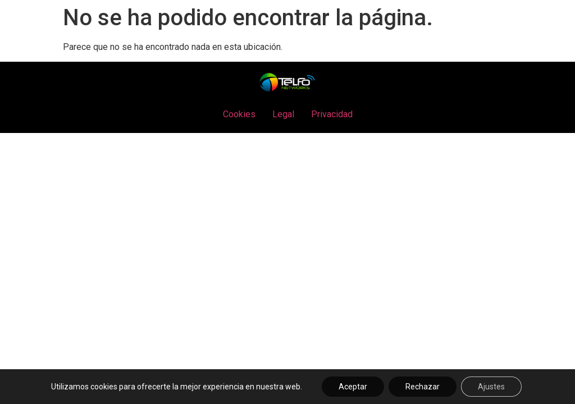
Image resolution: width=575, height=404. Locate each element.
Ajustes (491, 386)
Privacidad (332, 114)
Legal (283, 114)
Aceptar (353, 386)
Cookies (239, 114)
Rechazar (422, 386)
